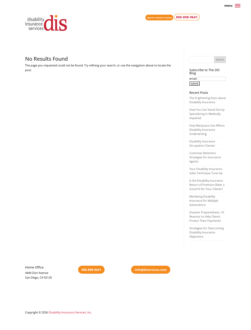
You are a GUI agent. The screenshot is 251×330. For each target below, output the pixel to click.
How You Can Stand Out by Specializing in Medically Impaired (207, 114)
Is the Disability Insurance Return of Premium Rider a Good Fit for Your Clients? (207, 185)
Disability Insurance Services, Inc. (70, 312)
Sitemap (205, 312)
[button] (237, 5)
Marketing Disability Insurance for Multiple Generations (203, 201)
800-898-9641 (91, 270)
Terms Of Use (168, 312)
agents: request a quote (159, 17)
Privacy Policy (188, 312)
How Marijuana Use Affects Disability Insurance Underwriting (207, 130)
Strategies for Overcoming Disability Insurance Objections (206, 232)
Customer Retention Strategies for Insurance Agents (205, 157)
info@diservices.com (151, 270)
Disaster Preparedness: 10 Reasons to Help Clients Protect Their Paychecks (206, 216)
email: (193, 79)
